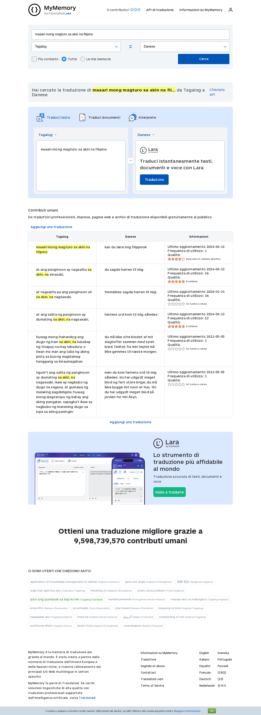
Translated (152, 679)
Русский (223, 666)
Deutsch (205, 679)
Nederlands (207, 685)
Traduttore (148, 659)
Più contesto (45, 59)
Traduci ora (154, 179)
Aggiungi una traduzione (51, 227)
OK (212, 711)
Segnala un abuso (153, 666)
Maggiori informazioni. (187, 710)
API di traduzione (159, 10)
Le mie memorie (95, 59)
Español (204, 666)
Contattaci (148, 672)
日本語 (222, 672)
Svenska (223, 653)
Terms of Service (152, 685)
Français (205, 672)
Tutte (69, 59)
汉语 (220, 679)
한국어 (222, 685)
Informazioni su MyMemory (200, 10)
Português (225, 659)
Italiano (204, 659)
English (204, 653)
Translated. (87, 697)
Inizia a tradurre (169, 492)
